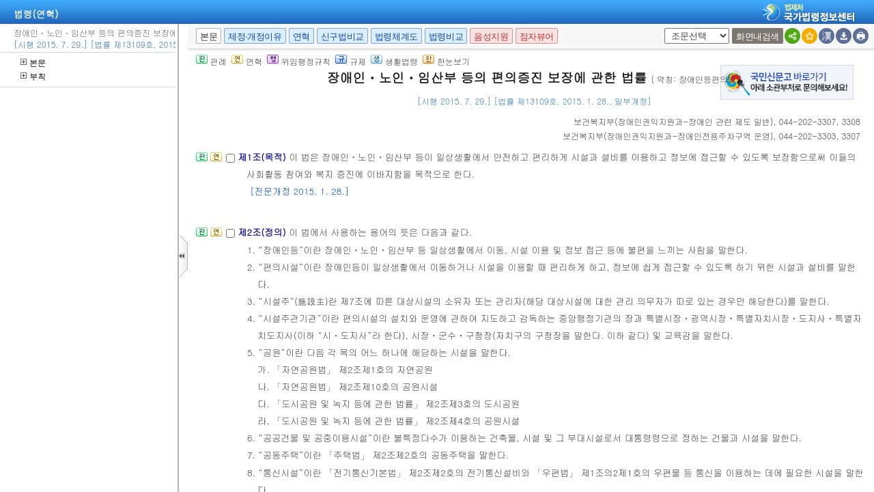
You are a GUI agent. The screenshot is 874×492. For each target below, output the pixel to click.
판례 (211, 61)
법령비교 (446, 36)
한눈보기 (446, 61)
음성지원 (491, 36)
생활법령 (394, 61)
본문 (33, 62)
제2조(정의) (263, 232)
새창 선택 (662, 28)
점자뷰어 (537, 36)
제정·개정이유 (254, 36)
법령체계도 (396, 36)
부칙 (33, 76)
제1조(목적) (263, 156)
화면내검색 (757, 36)
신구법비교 (342, 36)
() (674, 121)
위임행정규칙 (298, 61)
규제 (350, 61)
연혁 (301, 36)
